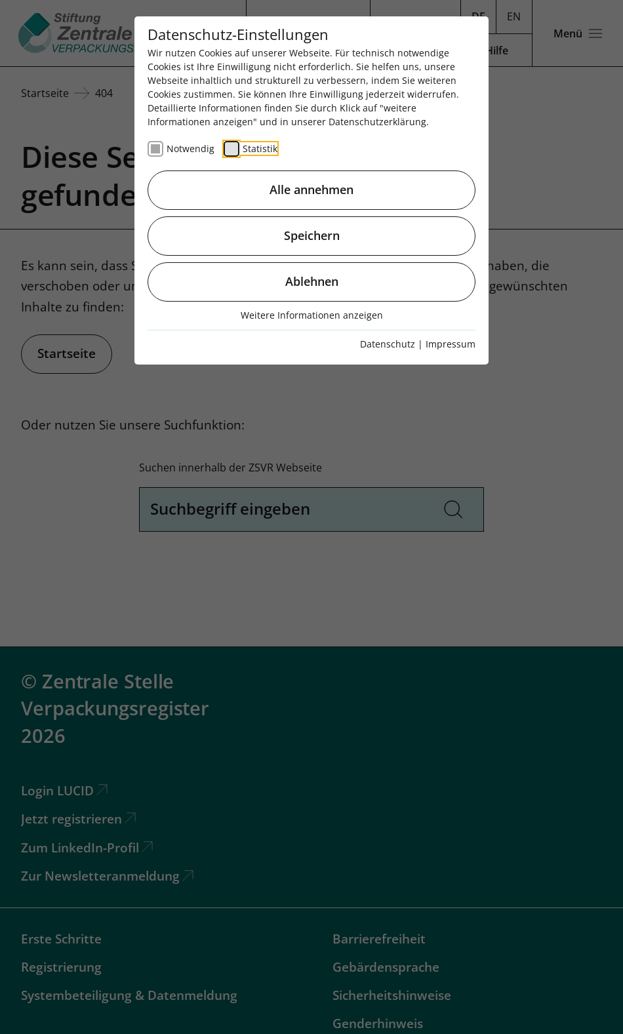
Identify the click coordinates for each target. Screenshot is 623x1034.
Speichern (312, 235)
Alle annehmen (311, 189)
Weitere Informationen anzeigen (312, 315)
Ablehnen (311, 281)
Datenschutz (387, 344)
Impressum (450, 344)
